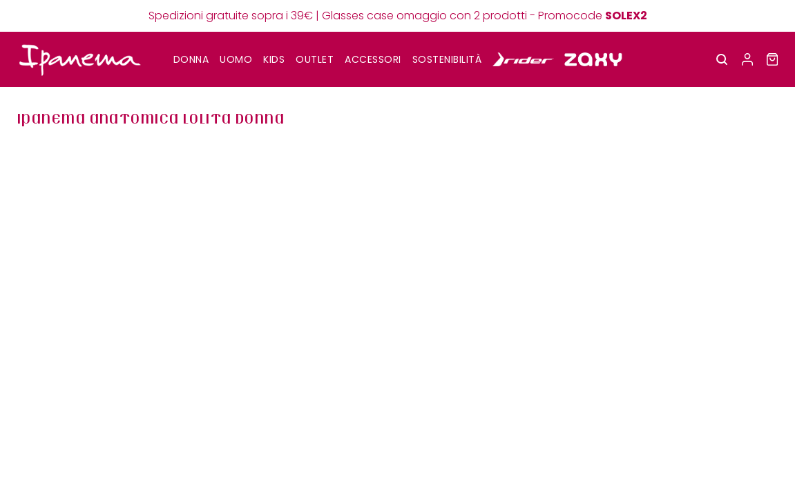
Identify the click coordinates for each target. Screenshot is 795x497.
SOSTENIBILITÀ (447, 59)
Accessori (373, 59)
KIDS (274, 59)
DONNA (191, 59)
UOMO (236, 59)
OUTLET (315, 59)
